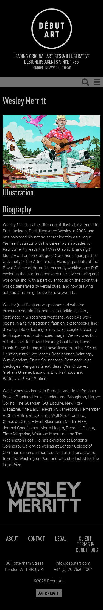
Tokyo (66, 68)
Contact (36, 538)
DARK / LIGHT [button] (49, 593)
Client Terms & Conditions (87, 544)
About (12, 538)
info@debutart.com (73, 563)
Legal (61, 538)
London (37, 68)
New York (52, 68)
